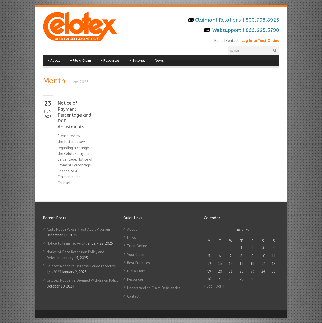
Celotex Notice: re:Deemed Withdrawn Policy (82, 280)
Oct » (220, 286)
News (159, 60)
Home (219, 40)
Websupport (226, 30)
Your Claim (135, 254)
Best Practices (138, 262)
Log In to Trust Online (260, 40)
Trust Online (137, 245)
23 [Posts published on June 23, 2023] (252, 271)
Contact (232, 40)
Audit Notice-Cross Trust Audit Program (78, 229)
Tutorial (137, 61)
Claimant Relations (219, 20)
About (54, 61)
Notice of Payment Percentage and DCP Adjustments (74, 115)
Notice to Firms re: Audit (66, 243)
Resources (110, 61)
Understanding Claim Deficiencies (154, 287)
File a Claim (80, 61)
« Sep (208, 286)
